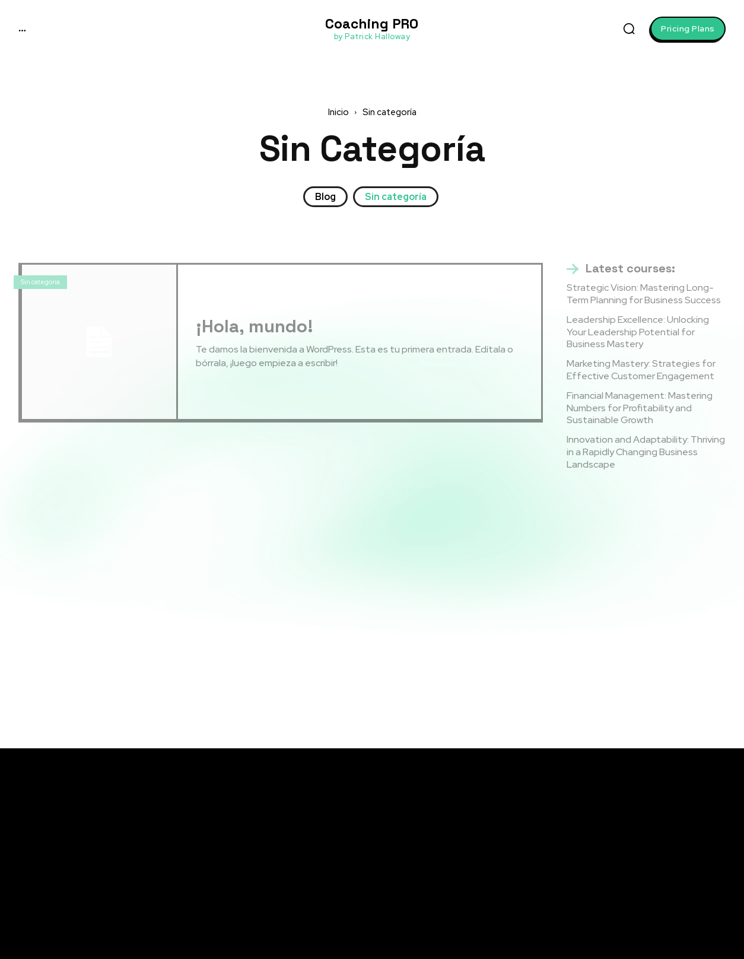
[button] (628, 28)
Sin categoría (395, 196)
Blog (325, 196)
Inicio (338, 112)
